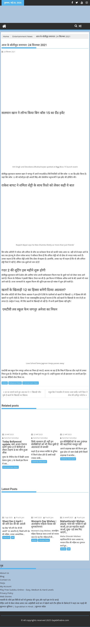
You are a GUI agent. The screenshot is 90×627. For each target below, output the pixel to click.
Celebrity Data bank (39, 462)
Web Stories (6, 596)
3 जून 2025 (7, 517)
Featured (6, 537)
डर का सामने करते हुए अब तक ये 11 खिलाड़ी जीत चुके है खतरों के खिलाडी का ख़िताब (22, 393)
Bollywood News (15, 383)
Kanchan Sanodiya (10, 438)
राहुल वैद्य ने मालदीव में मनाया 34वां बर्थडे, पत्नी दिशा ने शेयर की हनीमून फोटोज (67, 393)
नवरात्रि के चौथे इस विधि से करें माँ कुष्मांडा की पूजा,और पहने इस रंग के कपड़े (29, 599)
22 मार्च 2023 (37, 434)
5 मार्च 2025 (36, 517)
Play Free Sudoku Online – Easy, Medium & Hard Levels (27, 589)
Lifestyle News (44, 540)
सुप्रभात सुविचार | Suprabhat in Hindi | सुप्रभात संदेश (23, 606)
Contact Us (5, 579)
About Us (4, 573)
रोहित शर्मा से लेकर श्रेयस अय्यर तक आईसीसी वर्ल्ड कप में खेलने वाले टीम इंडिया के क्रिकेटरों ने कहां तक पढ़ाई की (43, 603)
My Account (5, 586)
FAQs (2, 583)
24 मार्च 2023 (8, 434)
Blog (2, 576)
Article (4, 383)
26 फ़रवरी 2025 (66, 517)
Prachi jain (19, 517)
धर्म (13, 537)
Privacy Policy (6, 593)
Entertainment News (30, 383)
